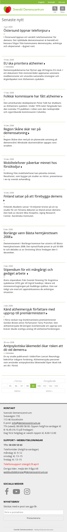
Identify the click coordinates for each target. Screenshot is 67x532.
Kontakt (51, 2)
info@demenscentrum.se (26, 423)
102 (50, 386)
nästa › (17, 390)
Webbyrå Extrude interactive (43, 530)
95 (10, 386)
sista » (49, 390)
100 (39, 386)
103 (56, 386)
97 (22, 386)
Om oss (62, 2)
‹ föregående (49, 381)
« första (18, 381)
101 (44, 386)
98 (27, 386)
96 (16, 386)
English (41, 2)
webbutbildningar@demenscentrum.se (26, 472)
